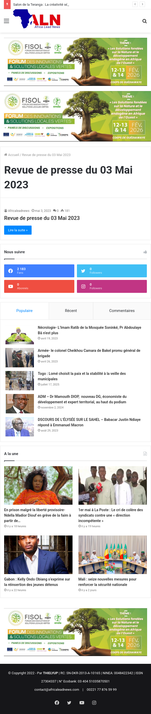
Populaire (24, 310)
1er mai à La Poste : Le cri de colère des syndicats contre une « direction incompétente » (110, 515)
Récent (71, 310)
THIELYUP (50, 673)
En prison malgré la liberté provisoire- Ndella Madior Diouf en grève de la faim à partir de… (37, 515)
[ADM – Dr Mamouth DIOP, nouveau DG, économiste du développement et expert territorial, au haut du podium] (19, 403)
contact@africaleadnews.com (56, 689)
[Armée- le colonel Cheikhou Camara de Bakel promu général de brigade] (19, 357)
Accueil (11, 155)
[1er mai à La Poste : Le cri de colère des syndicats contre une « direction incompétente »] (112, 485)
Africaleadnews (19, 211)
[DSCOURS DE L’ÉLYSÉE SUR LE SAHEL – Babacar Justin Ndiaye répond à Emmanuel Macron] (19, 426)
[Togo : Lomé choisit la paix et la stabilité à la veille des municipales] (19, 380)
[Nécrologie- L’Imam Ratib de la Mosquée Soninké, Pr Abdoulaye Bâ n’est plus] (19, 334)
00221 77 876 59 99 (102, 689)
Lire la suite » (18, 230)
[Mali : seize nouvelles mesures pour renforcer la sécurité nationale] (112, 555)
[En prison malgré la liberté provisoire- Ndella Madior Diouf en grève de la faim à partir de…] (38, 485)
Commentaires (122, 310)
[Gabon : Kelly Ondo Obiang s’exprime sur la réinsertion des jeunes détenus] (38, 555)
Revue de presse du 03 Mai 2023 (42, 218)
